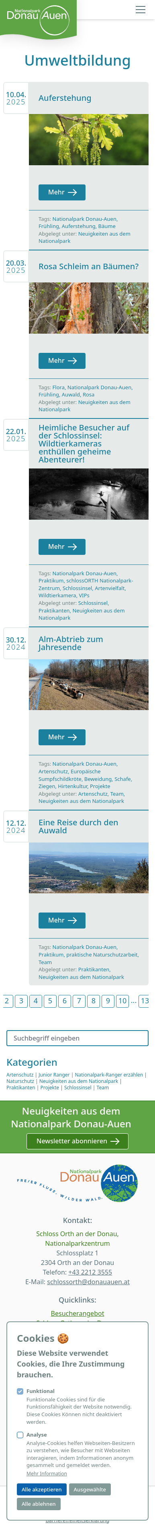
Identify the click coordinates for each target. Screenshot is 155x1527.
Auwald (71, 394)
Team (117, 793)
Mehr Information (47, 1474)
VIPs (84, 595)
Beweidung (98, 779)
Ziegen (47, 786)
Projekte (100, 786)
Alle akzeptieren (42, 1489)
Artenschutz (53, 771)
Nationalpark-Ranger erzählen (109, 1074)
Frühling (49, 226)
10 (122, 1000)
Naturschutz (20, 1081)
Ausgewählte (90, 1489)
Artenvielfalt (109, 588)
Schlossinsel (77, 588)
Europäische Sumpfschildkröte (70, 775)
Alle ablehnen (39, 1503)
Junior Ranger (54, 1074)
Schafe (122, 779)
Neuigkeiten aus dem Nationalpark (81, 801)
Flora (59, 387)
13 (145, 1000)
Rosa (88, 394)
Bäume (107, 226)
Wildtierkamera (57, 595)
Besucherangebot (77, 1313)
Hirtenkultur (72, 786)
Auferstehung (79, 226)
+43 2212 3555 (90, 1272)
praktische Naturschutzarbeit (101, 954)
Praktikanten (54, 610)
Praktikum (51, 580)
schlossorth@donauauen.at (88, 1281)
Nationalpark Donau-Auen (84, 218)
